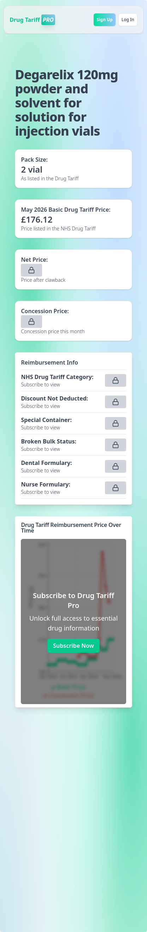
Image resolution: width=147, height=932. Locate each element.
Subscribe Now (73, 646)
